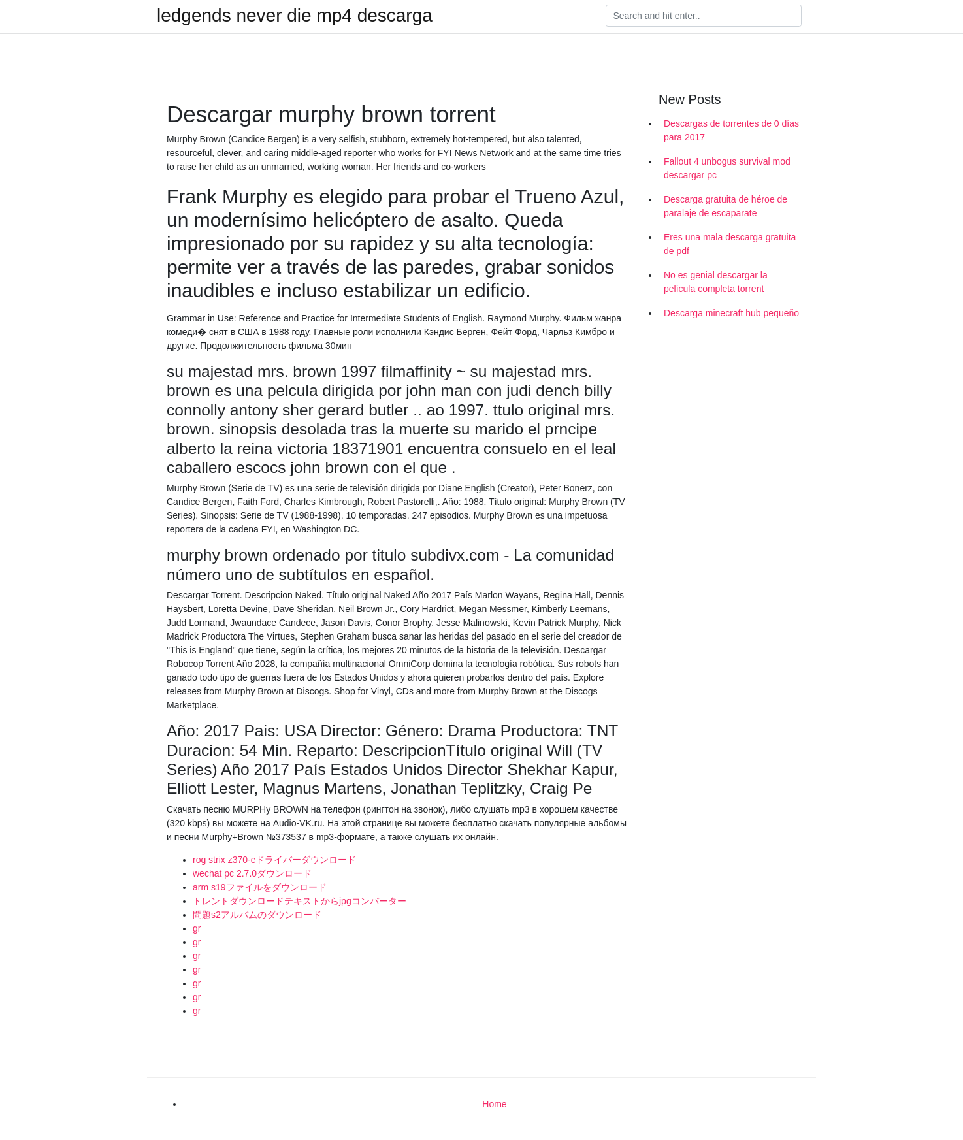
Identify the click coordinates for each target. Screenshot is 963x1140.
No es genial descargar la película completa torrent (716, 282)
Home (494, 1104)
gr (197, 928)
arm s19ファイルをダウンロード (260, 887)
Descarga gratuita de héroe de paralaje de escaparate (725, 206)
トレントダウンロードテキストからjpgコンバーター (299, 901)
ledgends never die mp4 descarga (295, 16)
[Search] (704, 16)
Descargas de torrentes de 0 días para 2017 (731, 130)
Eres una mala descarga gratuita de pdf (730, 244)
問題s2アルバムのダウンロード (257, 914)
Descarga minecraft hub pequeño (731, 313)
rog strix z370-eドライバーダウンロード (274, 860)
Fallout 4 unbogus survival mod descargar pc (727, 168)
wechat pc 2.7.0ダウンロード (252, 873)
